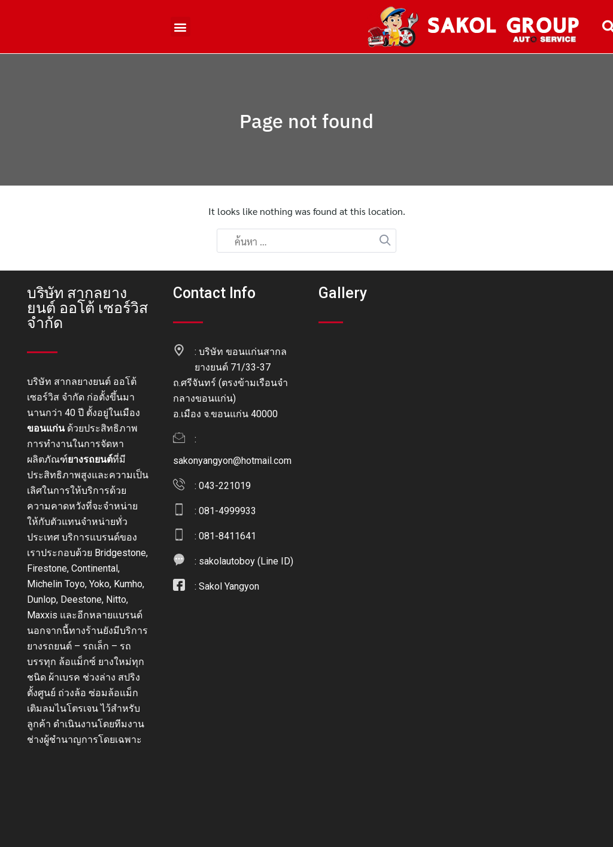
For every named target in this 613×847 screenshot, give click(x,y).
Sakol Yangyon (229, 586)
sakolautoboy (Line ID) (246, 561)
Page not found (306, 120)
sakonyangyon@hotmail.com (232, 460)
